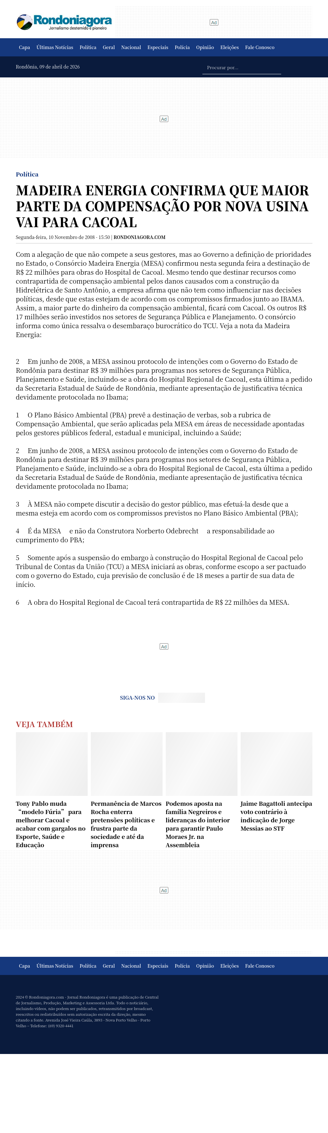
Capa (24, 47)
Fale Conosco (259, 47)
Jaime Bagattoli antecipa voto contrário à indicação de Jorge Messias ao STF (276, 815)
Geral (109, 47)
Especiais (158, 47)
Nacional (131, 47)
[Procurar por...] (241, 67)
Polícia (182, 47)
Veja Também (44, 723)
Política (88, 47)
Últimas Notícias (54, 47)
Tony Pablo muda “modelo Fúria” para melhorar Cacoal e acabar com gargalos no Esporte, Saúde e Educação (51, 824)
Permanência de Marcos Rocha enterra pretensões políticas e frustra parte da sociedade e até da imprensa (126, 824)
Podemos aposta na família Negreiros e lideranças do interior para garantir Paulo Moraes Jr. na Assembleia (198, 824)
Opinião (205, 47)
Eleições (229, 47)
